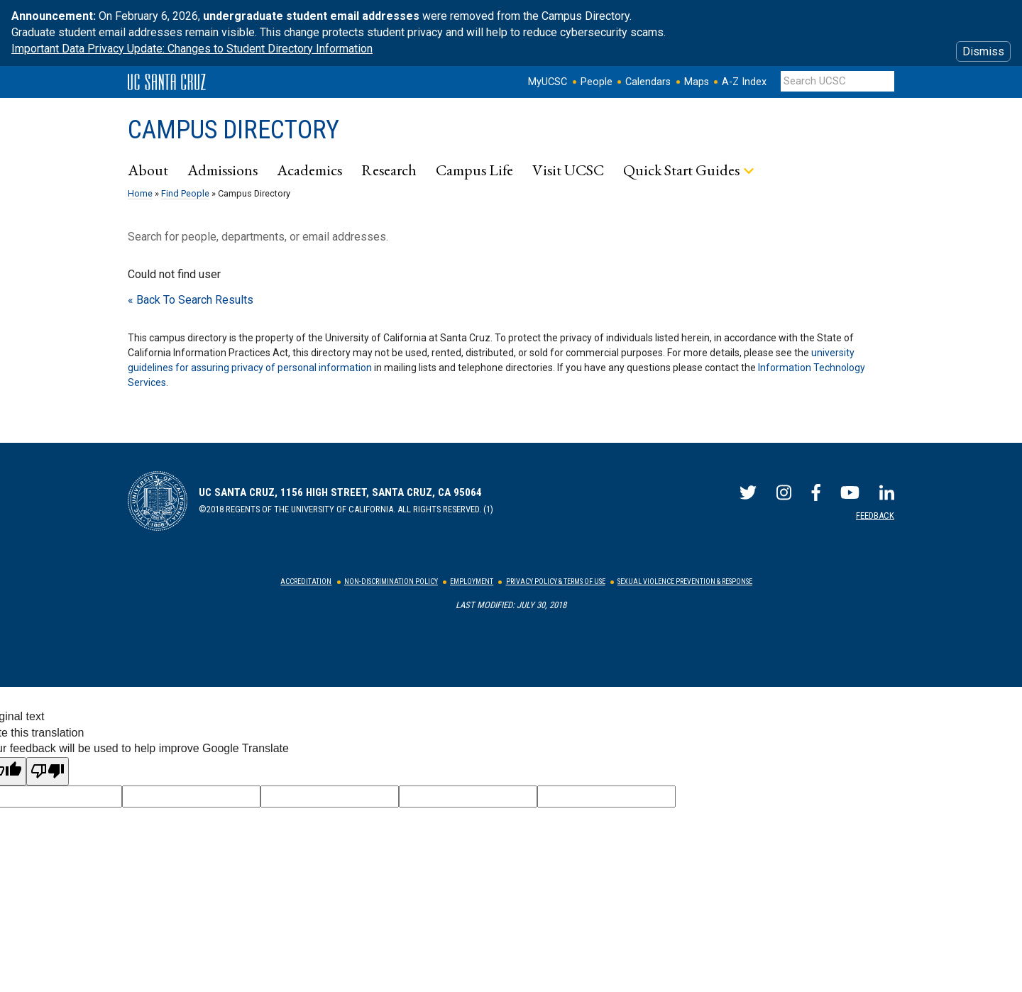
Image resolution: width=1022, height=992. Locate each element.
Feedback (875, 515)
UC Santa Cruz (167, 82)
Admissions (222, 170)
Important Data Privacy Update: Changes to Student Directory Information (192, 48)
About (148, 170)
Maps (696, 82)
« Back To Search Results (190, 300)
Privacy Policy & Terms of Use (555, 581)
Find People (185, 193)
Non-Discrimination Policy (391, 581)
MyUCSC (547, 82)
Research (389, 170)
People (596, 82)
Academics (309, 170)
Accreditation (305, 581)
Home (140, 193)
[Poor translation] (47, 771)
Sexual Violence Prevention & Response (684, 581)
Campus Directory (233, 130)
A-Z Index (744, 82)
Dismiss (983, 51)
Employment (471, 581)
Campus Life (474, 170)
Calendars (648, 82)
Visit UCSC (568, 170)
